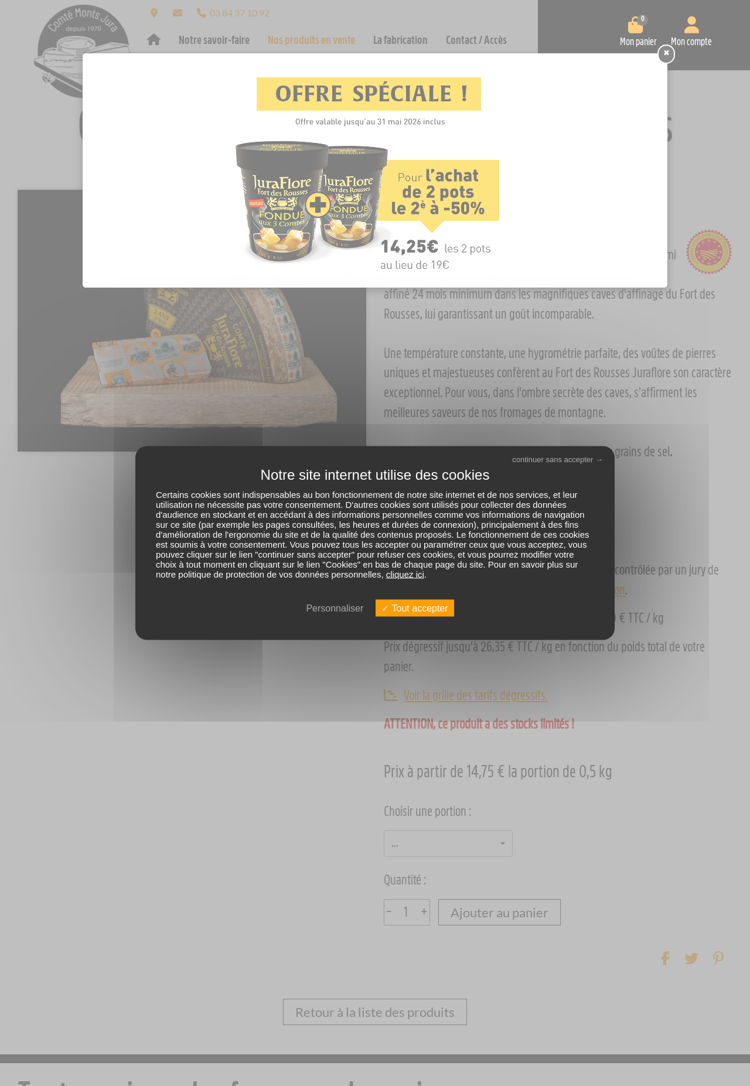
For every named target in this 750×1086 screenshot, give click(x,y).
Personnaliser (334, 608)
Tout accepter (414, 608)
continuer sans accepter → (557, 459)
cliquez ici (405, 574)
